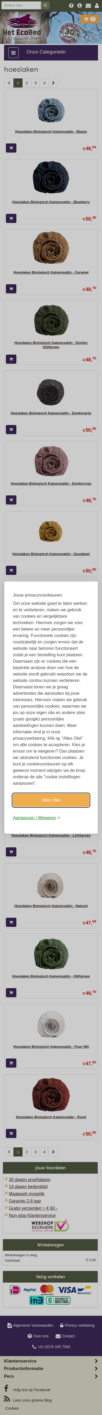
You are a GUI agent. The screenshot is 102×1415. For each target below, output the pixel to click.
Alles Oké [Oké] (51, 800)
